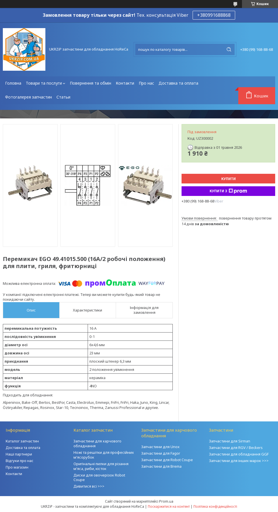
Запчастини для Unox (160, 446)
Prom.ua (166, 501)
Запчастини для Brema (161, 466)
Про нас (146, 83)
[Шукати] (229, 49)
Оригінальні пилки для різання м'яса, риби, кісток (101, 466)
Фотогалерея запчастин (28, 97)
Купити (228, 178)
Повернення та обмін (90, 83)
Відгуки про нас (19, 460)
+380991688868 (214, 15)
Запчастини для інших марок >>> (239, 460)
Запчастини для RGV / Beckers (236, 447)
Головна (13, 83)
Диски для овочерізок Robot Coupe (99, 477)
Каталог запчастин (22, 441)
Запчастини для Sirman (229, 441)
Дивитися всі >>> (88, 486)
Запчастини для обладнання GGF (239, 454)
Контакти (125, 83)
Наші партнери (19, 454)
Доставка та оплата (178, 83)
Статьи (63, 97)
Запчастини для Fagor (160, 453)
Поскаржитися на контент (169, 506)
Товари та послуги (44, 83)
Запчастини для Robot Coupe (167, 459)
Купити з (228, 191)
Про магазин (17, 467)
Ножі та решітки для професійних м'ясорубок (103, 455)
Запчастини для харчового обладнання (97, 443)
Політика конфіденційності (215, 506)
